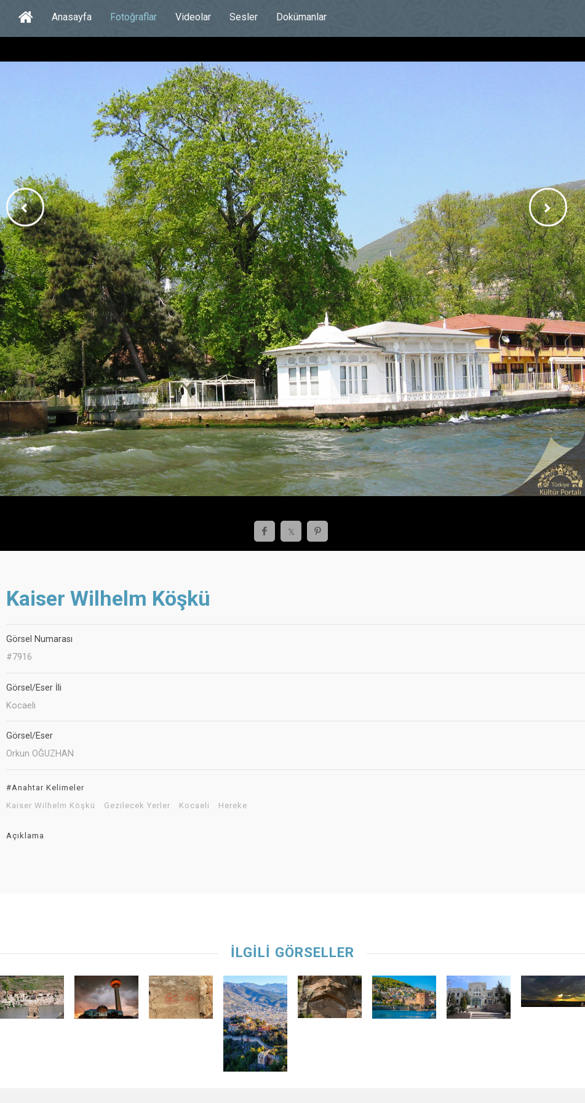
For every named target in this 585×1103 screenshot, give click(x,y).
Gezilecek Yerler (137, 805)
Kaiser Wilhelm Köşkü (50, 805)
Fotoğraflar (133, 17)
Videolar (193, 17)
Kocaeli (194, 805)
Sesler (243, 17)
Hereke (232, 805)
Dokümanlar (301, 17)
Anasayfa (72, 17)
